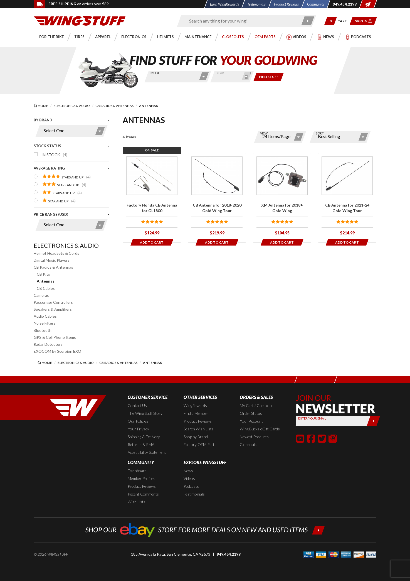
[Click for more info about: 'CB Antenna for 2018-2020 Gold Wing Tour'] (217, 197)
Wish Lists (136, 501)
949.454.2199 (229, 554)
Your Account (251, 421)
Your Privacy (138, 428)
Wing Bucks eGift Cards (260, 428)
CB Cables (46, 288)
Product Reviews (198, 421)
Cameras (41, 295)
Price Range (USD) (51, 214)
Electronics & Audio (66, 245)
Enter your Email (312, 418)
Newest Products (254, 436)
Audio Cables (45, 316)
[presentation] (71, 177)
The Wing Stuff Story (145, 413)
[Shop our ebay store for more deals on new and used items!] (205, 529)
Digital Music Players (52, 260)
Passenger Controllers (53, 302)
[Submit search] (308, 20)
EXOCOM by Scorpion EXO (57, 351)
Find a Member (196, 413)
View (264, 133)
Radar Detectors (48, 344)
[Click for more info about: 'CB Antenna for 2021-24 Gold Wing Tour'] (347, 197)
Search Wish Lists (199, 428)
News (188, 470)
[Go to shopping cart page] (344, 21)
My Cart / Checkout (256, 405)
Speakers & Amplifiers (53, 309)
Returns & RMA (141, 444)
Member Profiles (141, 478)
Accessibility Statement (147, 452)
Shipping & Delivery (144, 436)
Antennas (46, 281)
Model (155, 73)
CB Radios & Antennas (53, 267)
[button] (330, 21)
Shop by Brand (196, 436)
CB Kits (43, 274)
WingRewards (195, 405)
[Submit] (373, 421)
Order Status (251, 413)
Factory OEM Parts (200, 444)
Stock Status (47, 146)
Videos (189, 478)
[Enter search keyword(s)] (242, 20)
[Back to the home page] (80, 20)
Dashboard (137, 470)
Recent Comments (143, 494)
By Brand (43, 120)
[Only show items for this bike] (268, 77)
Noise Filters (44, 323)
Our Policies (138, 421)
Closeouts (248, 444)
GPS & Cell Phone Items (55, 337)
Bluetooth (42, 330)
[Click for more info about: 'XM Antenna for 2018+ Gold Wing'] (282, 197)
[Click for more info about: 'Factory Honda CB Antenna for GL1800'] (151, 197)
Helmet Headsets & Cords (56, 253)
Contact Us (137, 405)
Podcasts (191, 486)
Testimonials (194, 494)
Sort (320, 133)
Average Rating (49, 168)
